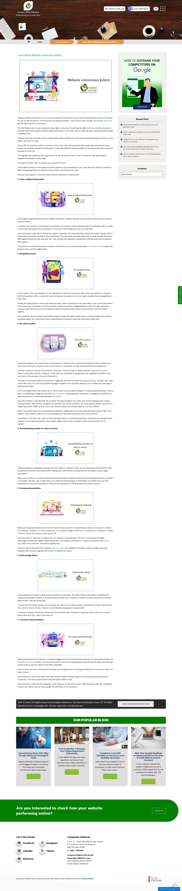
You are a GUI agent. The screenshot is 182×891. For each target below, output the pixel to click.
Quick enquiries (180, 295)
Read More (33, 776)
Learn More (142, 107)
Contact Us (158, 810)
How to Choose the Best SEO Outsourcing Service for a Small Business (142, 155)
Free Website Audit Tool (114, 8)
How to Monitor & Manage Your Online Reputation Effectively (141, 133)
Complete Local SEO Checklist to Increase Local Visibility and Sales (141, 140)
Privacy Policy (87, 878)
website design (58, 548)
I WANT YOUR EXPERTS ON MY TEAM (135, 704)
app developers (59, 393)
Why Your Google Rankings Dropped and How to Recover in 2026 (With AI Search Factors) (141, 148)
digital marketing (27, 662)
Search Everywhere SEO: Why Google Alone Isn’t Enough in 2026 (141, 126)
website (106, 120)
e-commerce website (95, 246)
